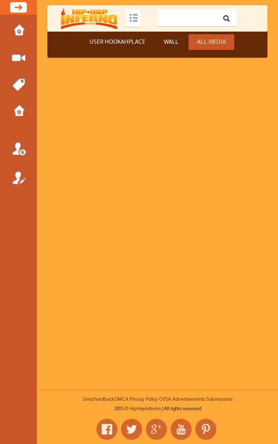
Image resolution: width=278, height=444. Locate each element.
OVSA (165, 399)
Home (18, 31)
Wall (171, 41)
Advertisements (188, 399)
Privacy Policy (144, 399)
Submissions (18, 111)
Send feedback (98, 399)
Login (18, 148)
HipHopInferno (145, 408)
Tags (18, 85)
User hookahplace (117, 41)
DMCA (121, 399)
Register (18, 177)
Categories (133, 18)
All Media (211, 41)
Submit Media (18, 58)
